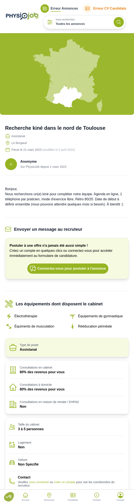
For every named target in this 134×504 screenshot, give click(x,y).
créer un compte (64, 482)
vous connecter (39, 482)
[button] (9, 497)
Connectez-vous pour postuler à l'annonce (67, 268)
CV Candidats (104, 8)
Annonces (59, 8)
